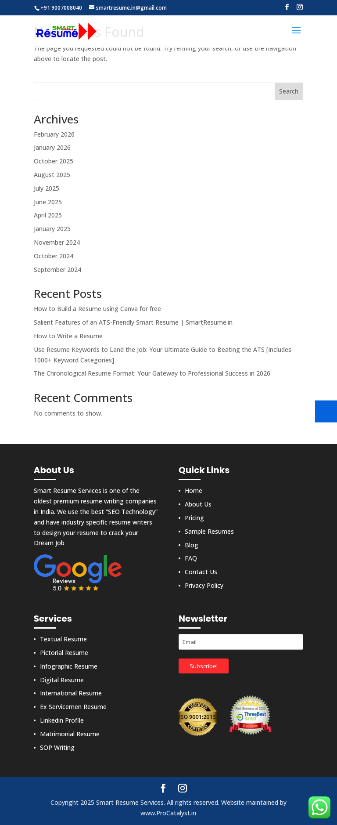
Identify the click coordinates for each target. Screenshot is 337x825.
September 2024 (57, 269)
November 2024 (57, 242)
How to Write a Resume (68, 336)
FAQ (191, 558)
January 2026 (52, 147)
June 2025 (48, 202)
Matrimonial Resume (70, 734)
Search (288, 91)
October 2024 (53, 256)
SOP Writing (57, 747)
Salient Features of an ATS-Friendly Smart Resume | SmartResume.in (133, 322)
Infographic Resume (68, 666)
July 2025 (46, 188)
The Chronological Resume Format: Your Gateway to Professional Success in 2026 (152, 373)
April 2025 (48, 215)
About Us (198, 504)
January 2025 (52, 228)
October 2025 (53, 161)
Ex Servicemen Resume (73, 706)
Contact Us (201, 572)
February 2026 (54, 134)
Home (193, 490)
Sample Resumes (209, 531)
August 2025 (52, 174)
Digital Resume (62, 680)
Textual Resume (63, 639)
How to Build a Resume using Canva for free (97, 308)
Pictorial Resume (64, 652)
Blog (191, 545)
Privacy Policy (204, 585)
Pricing (194, 518)
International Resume (71, 693)
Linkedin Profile (62, 720)
